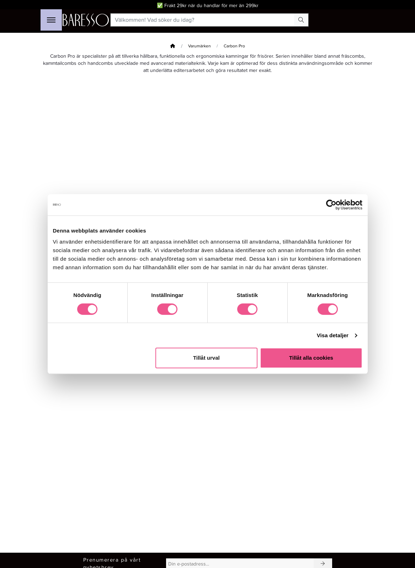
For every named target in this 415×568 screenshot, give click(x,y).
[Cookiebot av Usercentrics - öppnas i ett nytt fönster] (331, 204)
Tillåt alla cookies (311, 358)
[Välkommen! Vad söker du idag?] (202, 20)
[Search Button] (301, 20)
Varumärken (199, 46)
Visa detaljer (333, 335)
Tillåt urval (206, 358)
